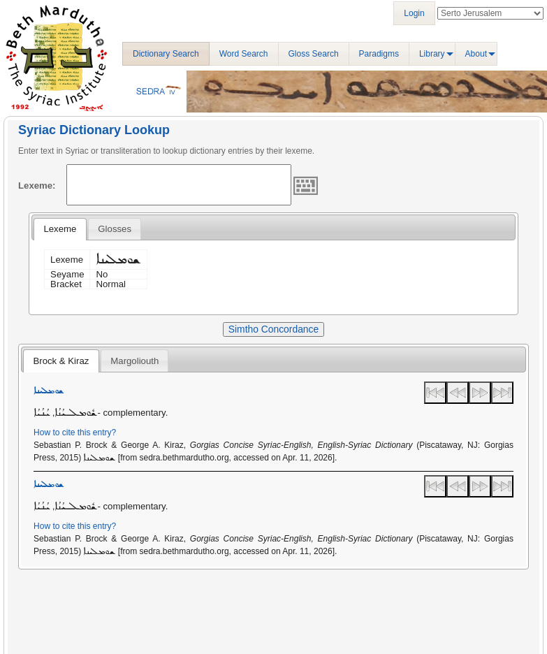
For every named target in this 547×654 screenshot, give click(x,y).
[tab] (60, 229)
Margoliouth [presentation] (134, 361)
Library (432, 54)
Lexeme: (37, 185)
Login (414, 13)
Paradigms (379, 54)
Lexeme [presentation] (59, 229)
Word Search (243, 54)
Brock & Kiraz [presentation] (61, 361)
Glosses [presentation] (114, 229)
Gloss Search (314, 54)
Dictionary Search (166, 54)
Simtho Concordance (273, 329)
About (476, 54)
